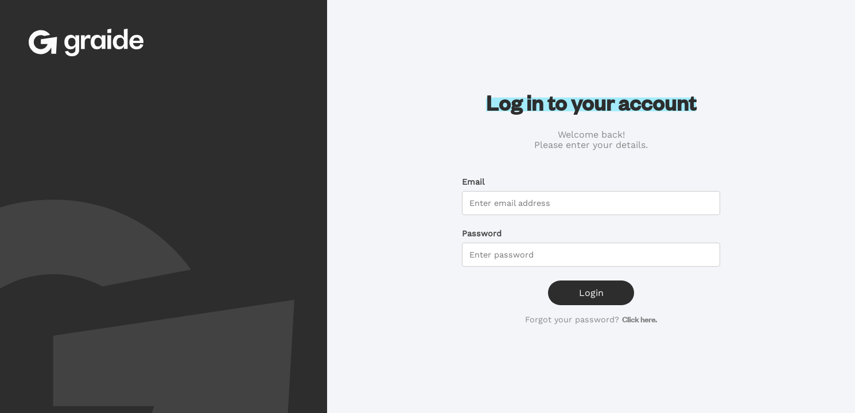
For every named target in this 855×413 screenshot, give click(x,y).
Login (591, 292)
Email (473, 181)
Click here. (639, 319)
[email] (591, 203)
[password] (591, 255)
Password (482, 233)
